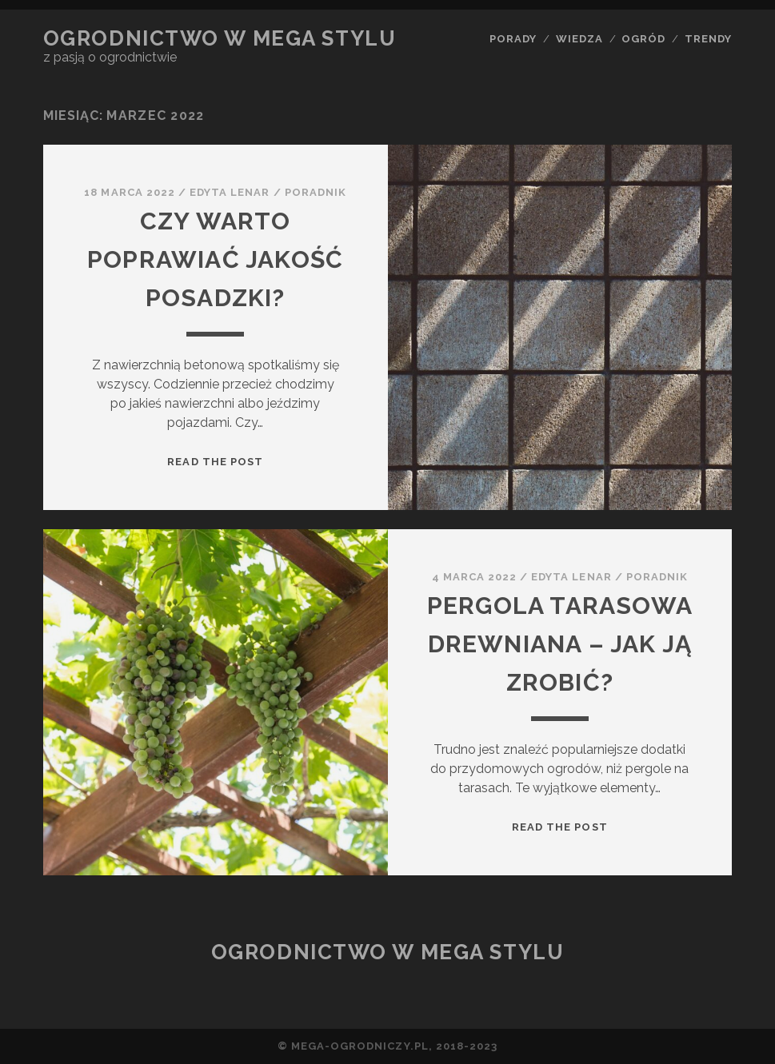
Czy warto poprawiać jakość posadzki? (215, 259)
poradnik (315, 192)
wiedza (579, 39)
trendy (708, 39)
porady (513, 39)
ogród (643, 39)
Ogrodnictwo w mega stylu (219, 38)
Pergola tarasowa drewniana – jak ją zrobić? (560, 644)
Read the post (215, 462)
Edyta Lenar (230, 192)
